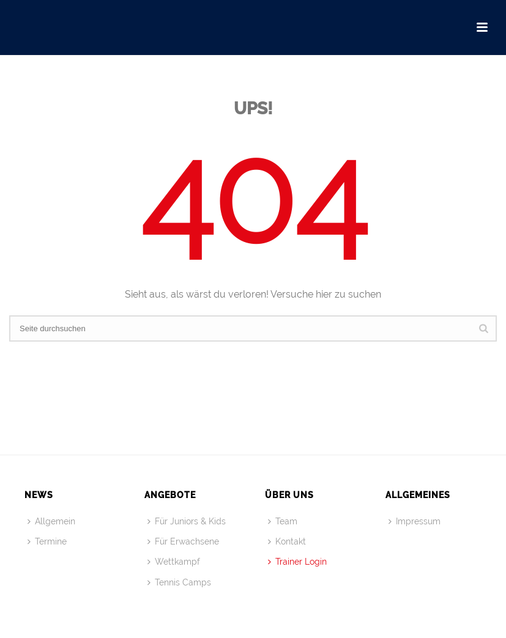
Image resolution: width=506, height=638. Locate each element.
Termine (47, 541)
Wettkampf (173, 561)
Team (282, 521)
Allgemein (51, 521)
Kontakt (287, 541)
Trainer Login (297, 561)
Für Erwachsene (183, 541)
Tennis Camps (179, 582)
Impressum (415, 521)
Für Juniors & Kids (186, 521)
